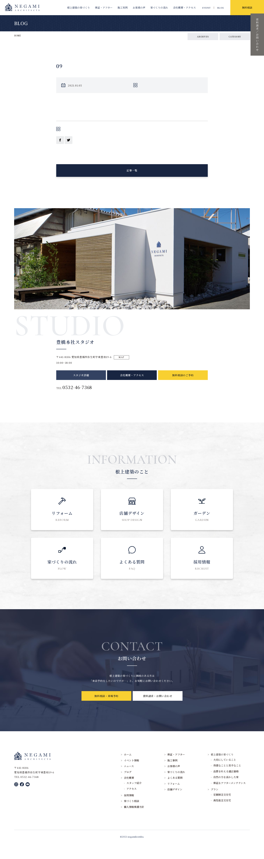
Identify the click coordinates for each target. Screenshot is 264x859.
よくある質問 (175, 793)
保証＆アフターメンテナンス (229, 798)
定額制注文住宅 (222, 810)
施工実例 (123, 7)
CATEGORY (234, 36)
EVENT (206, 8)
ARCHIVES (203, 36)
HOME (17, 35)
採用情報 (129, 810)
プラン (214, 805)
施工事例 (172, 775)
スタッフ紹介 (134, 798)
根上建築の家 (78, 7)
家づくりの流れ (159, 7)
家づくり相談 (131, 816)
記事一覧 (132, 174)
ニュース (129, 781)
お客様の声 (139, 7)
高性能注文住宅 (222, 816)
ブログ (127, 787)
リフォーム (173, 799)
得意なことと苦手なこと (227, 781)
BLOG (220, 8)
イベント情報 (131, 775)
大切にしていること (224, 775)
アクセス (131, 804)
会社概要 (184, 7)
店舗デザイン (174, 805)
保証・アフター (103, 7)
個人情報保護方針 (134, 822)
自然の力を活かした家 (226, 792)
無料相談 (247, 7)
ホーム (127, 770)
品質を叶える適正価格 (226, 786)
